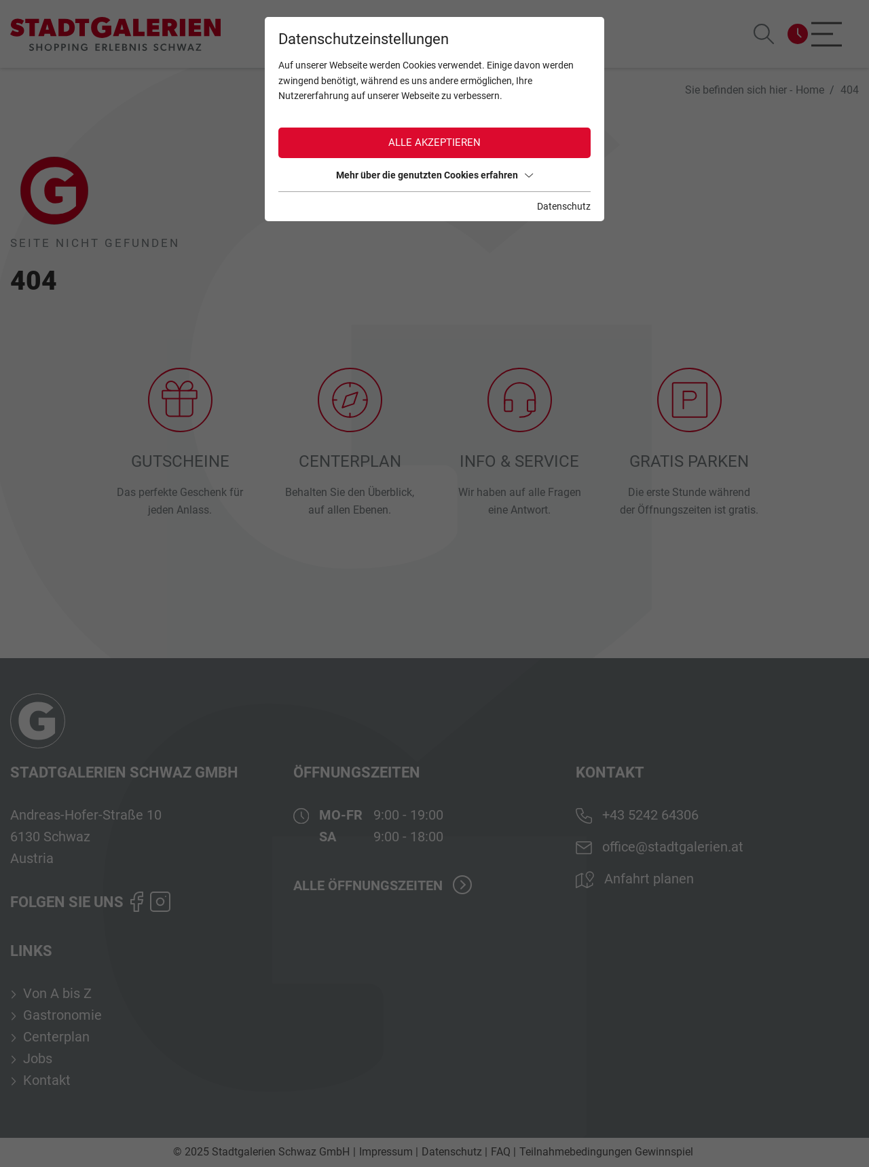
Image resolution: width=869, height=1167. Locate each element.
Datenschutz (564, 206)
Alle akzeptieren (434, 142)
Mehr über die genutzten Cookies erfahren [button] (434, 175)
